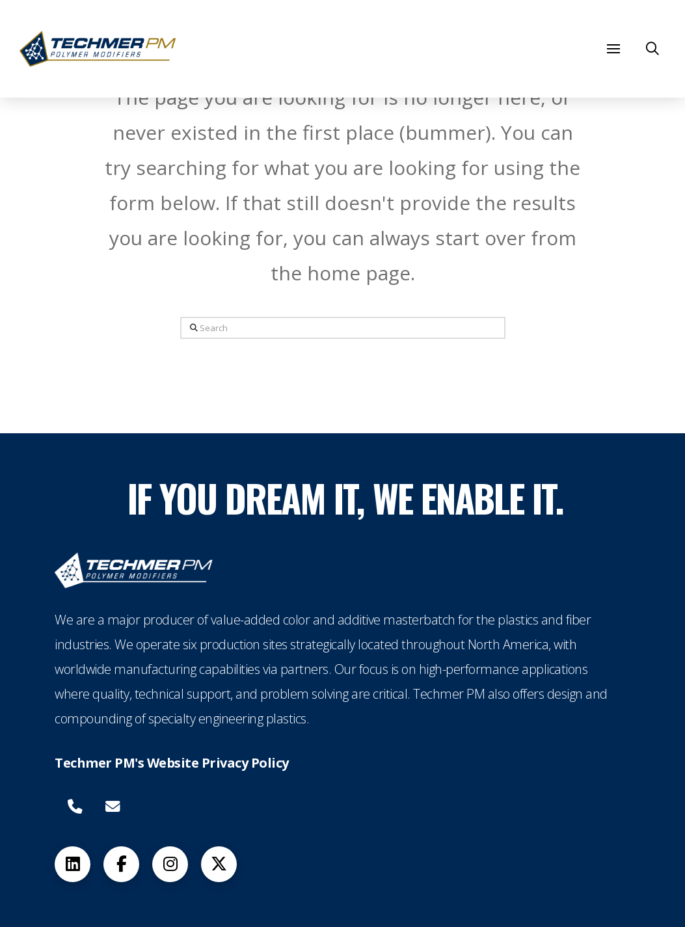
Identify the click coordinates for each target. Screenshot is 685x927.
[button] (613, 48)
